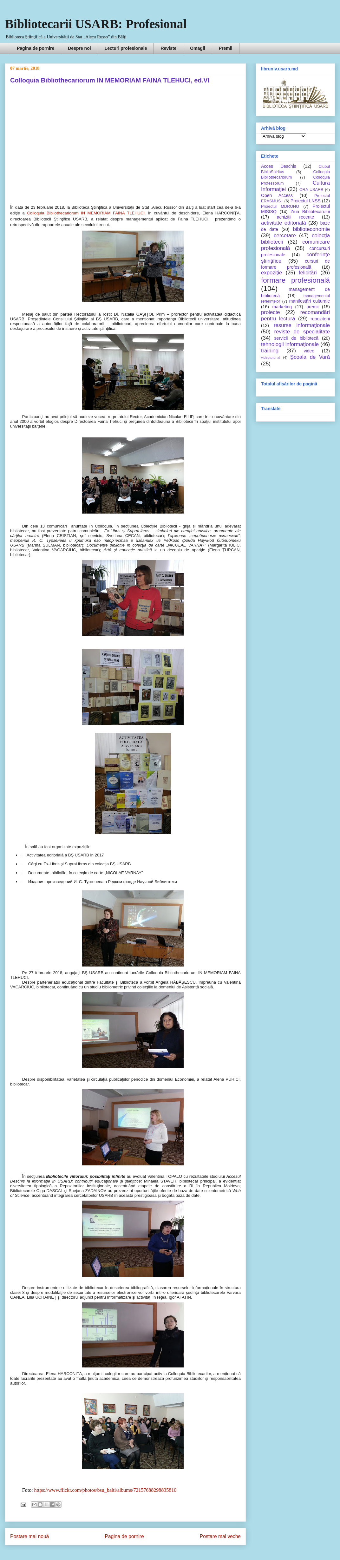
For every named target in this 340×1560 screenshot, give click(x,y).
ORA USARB (311, 189)
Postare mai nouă (29, 1536)
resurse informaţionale (302, 325)
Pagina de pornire (35, 48)
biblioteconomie (311, 229)
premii (312, 306)
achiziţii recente (295, 217)
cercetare (285, 236)
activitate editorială (283, 223)
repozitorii (320, 318)
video (309, 350)
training (269, 351)
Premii (225, 48)
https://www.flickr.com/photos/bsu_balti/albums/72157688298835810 (105, 1490)
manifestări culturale (309, 301)
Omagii (197, 48)
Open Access (277, 195)
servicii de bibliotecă (296, 338)
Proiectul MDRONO (280, 206)
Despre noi (79, 48)
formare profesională (295, 280)
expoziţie (271, 273)
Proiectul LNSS (306, 200)
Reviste (168, 48)
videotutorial (270, 357)
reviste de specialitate (302, 332)
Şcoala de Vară (310, 357)
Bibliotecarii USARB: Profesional (96, 24)
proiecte (270, 312)
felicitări (308, 273)
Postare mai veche (220, 1536)
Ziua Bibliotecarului (310, 211)
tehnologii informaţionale (290, 344)
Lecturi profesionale (126, 48)
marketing (282, 306)
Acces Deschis (278, 166)
